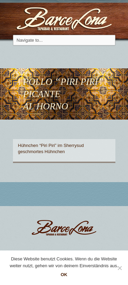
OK (64, 274)
